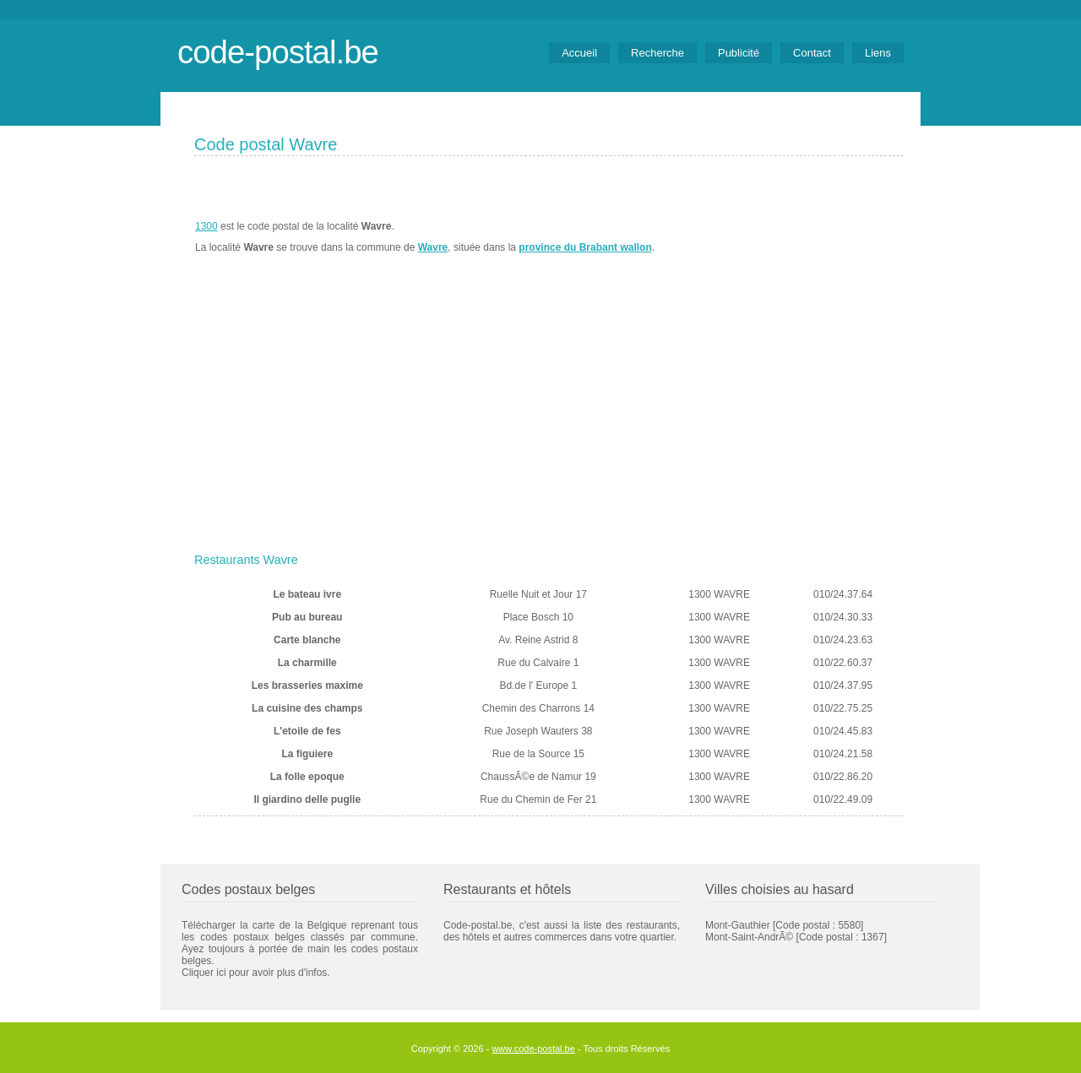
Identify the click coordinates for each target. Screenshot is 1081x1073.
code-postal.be (277, 52)
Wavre (433, 247)
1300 (206, 226)
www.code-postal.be (533, 1048)
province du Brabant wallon (585, 247)
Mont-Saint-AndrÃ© (749, 937)
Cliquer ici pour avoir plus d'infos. (256, 972)
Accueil (579, 52)
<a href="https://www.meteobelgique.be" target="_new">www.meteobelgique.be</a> (808, 237)
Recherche (657, 52)
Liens (878, 52)
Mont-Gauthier (737, 925)
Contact (812, 52)
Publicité (738, 52)
